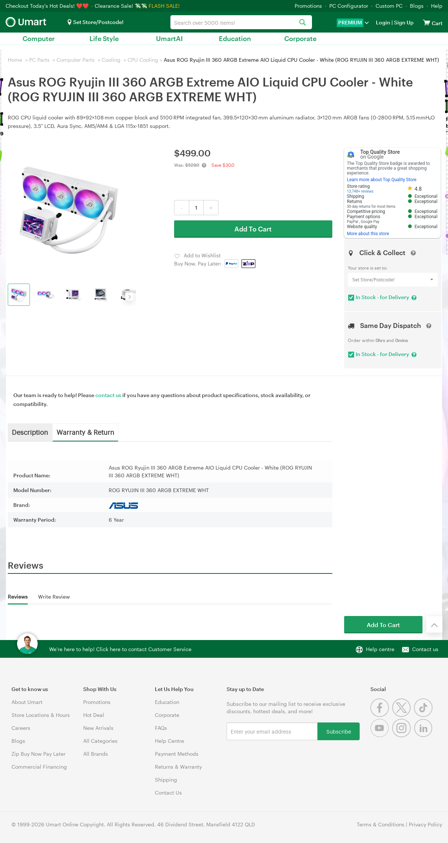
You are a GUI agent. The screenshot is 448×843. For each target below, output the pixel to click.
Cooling (111, 60)
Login (383, 22)
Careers (20, 728)
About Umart (27, 702)
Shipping (166, 779)
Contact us (425, 649)
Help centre (380, 649)
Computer (39, 38)
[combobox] (241, 22)
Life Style (104, 38)
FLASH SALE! (164, 6)
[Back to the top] (434, 624)
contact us (108, 395)
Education (235, 38)
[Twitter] (403, 715)
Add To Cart (253, 229)
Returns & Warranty (178, 767)
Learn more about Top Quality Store (382, 179)
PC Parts (39, 60)
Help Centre (169, 741)
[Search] (302, 23)
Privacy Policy (425, 824)
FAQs (161, 728)
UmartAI (169, 38)
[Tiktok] (424, 715)
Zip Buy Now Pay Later (38, 754)
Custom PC (389, 6)
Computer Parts (76, 60)
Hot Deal (93, 715)
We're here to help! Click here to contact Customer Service (120, 649)
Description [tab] (30, 431)
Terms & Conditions (380, 824)
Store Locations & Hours (40, 715)
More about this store (368, 233)
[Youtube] (381, 735)
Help (436, 6)
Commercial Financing (39, 767)
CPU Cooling (143, 60)
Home (15, 60)
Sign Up (403, 22)
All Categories (100, 741)
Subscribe (338, 731)
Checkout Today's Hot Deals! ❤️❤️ (48, 6)
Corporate (300, 38)
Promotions (308, 6)
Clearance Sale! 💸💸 (121, 6)
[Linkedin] (424, 735)
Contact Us (168, 792)
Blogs (417, 6)
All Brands (95, 754)
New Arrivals (98, 728)
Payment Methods (176, 754)
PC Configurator (348, 6)
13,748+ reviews (360, 191)
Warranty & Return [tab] (85, 431)
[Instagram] (403, 735)
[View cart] (426, 22)
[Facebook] (381, 715)
